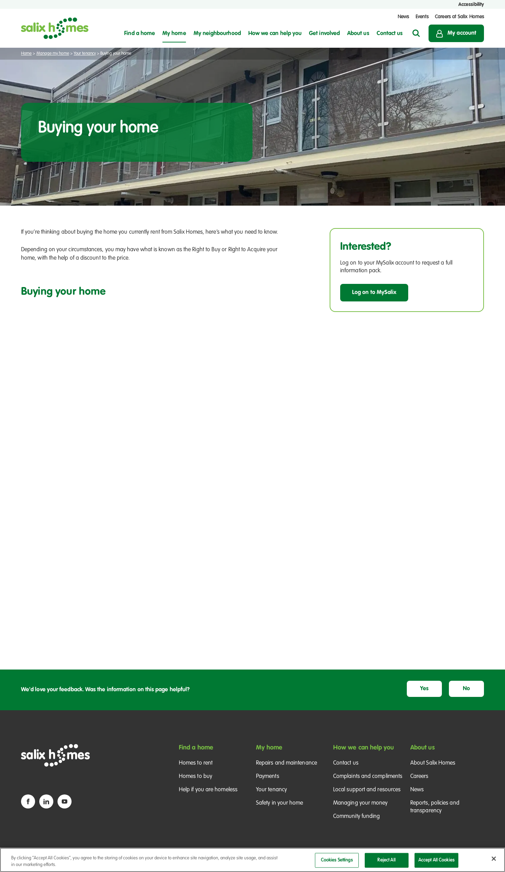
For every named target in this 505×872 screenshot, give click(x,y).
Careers (419, 776)
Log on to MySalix (374, 292)
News (403, 16)
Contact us (345, 763)
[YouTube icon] (65, 801)
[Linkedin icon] (46, 801)
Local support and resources (366, 790)
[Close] (493, 858)
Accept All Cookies (436, 860)
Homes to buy (195, 776)
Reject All (386, 860)
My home (269, 748)
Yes (424, 689)
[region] (252, 860)
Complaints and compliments (367, 776)
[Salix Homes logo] (54, 28)
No (466, 689)
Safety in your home (279, 803)
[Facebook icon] (28, 801)
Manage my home (52, 54)
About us (422, 748)
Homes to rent (196, 763)
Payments (267, 776)
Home (26, 54)
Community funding (356, 816)
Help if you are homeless (208, 790)
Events (422, 16)
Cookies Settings (337, 860)
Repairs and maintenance (286, 763)
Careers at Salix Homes (459, 16)
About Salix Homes (432, 763)
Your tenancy (85, 54)
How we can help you (363, 748)
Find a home (196, 748)
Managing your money (360, 803)
